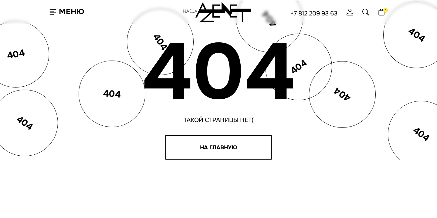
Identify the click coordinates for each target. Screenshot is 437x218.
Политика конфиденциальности (332, 167)
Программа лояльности (195, 174)
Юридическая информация (326, 183)
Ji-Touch (235, 210)
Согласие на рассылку (321, 172)
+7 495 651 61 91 (239, 178)
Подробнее (76, 198)
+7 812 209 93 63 (313, 14)
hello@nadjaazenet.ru (249, 167)
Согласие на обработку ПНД (327, 178)
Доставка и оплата (190, 179)
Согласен (35, 198)
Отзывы (179, 184)
